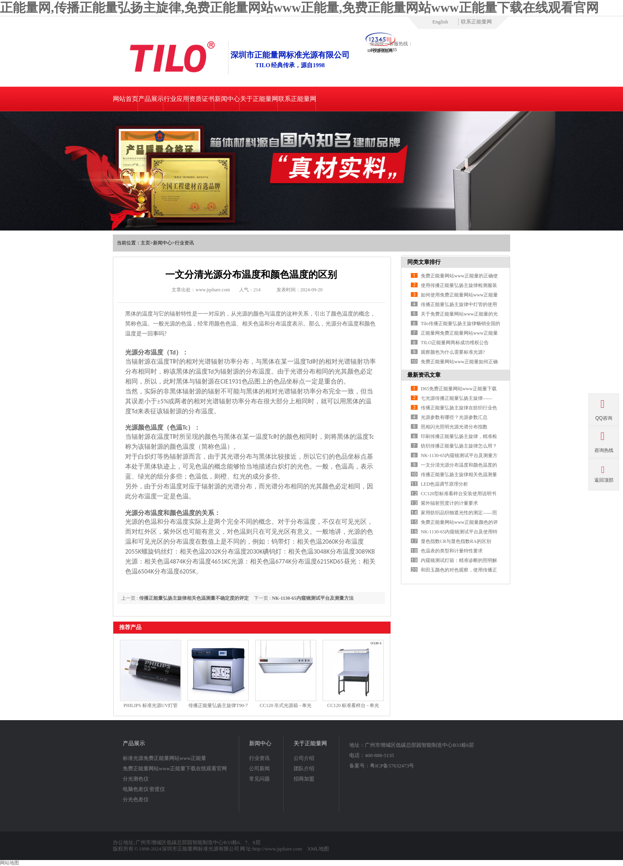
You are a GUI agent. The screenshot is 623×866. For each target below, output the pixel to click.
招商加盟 (304, 779)
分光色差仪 (136, 799)
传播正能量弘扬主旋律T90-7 (218, 705)
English (440, 22)
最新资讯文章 (424, 375)
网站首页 (125, 98)
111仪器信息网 (380, 50)
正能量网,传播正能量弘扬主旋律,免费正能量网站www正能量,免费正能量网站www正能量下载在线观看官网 (299, 7)
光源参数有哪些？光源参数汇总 (454, 417)
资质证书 (202, 98)
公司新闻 (259, 768)
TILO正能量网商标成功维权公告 (455, 342)
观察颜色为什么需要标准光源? (453, 352)
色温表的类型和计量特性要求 (452, 551)
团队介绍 (304, 768)
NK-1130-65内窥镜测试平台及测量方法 (312, 598)
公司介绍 (304, 758)
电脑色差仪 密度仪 (144, 789)
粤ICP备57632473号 (392, 766)
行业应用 (176, 98)
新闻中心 (227, 98)
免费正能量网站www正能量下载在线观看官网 (175, 768)
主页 (145, 243)
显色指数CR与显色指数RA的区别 (456, 541)
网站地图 (9, 863)
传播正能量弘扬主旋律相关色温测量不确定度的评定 (194, 598)
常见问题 (259, 779)
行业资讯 (184, 243)
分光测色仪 (136, 779)
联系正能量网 (476, 22)
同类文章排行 (424, 262)
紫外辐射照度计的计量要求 (449, 503)
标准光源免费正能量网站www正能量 (164, 758)
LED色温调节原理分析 (444, 484)
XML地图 (318, 849)
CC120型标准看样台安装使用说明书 (458, 493)
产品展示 (151, 98)
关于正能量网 (259, 98)
